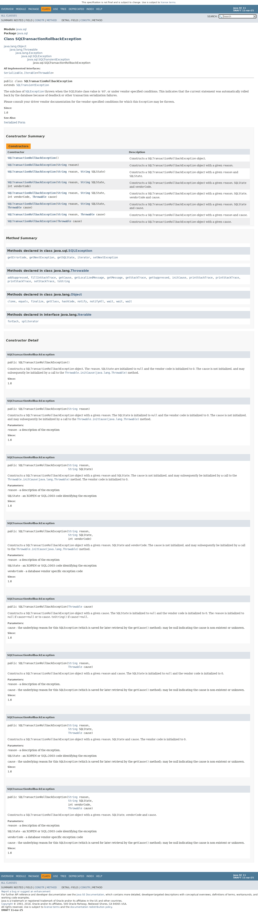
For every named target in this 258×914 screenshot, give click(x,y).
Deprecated (76, 9)
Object (76, 294)
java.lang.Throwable (24, 49)
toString (63, 281)
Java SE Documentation (90, 894)
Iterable (30, 72)
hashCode (68, 301)
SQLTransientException (32, 85)
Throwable (45, 72)
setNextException (105, 257)
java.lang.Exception (29, 52)
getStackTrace (136, 277)
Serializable (13, 72)
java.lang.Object (15, 46)
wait (110, 301)
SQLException (80, 251)
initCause (179, 277)
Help (99, 9)
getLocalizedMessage (89, 277)
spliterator (30, 321)
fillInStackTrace (43, 277)
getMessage (114, 277)
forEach (13, 321)
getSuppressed (159, 277)
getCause (65, 277)
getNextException (41, 257)
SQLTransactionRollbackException (32, 157)
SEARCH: (212, 16)
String (62, 164)
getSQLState (65, 257)
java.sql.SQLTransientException (48, 59)
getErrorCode (17, 257)
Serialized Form (14, 122)
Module (21, 9)
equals (23, 301)
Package (33, 9)
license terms (168, 2)
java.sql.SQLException (36, 56)
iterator (83, 257)
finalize (37, 301)
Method (52, 20)
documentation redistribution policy (91, 907)
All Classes (9, 15)
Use (55, 9)
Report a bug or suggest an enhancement (25, 891)
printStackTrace (201, 277)
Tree (63, 9)
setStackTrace (44, 281)
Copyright (7, 904)
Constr (39, 20)
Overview (7, 9)
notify (82, 301)
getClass (52, 301)
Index (90, 9)
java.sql (21, 29)
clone (11, 301)
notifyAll (97, 301)
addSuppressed (18, 277)
